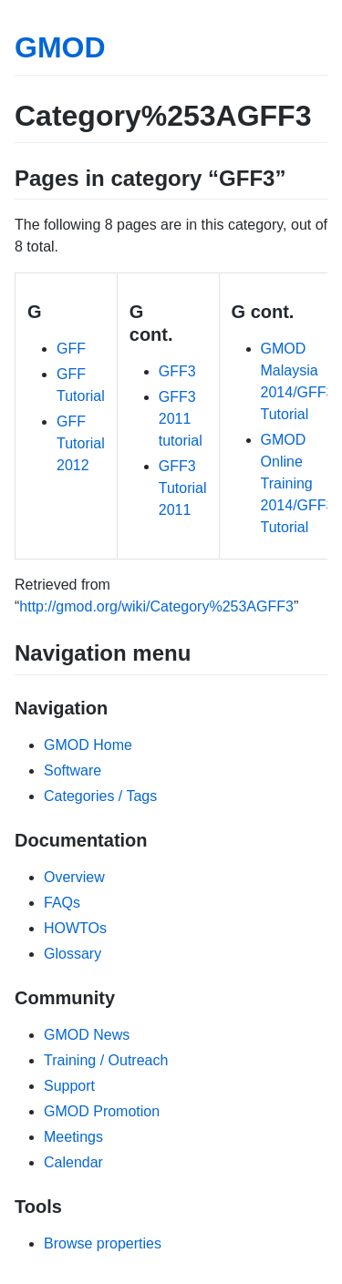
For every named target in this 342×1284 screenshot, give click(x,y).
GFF (71, 348)
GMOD (60, 47)
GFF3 (177, 371)
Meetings (73, 1137)
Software (72, 770)
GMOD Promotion (102, 1111)
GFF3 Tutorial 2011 (183, 488)
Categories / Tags (100, 796)
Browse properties (102, 1243)
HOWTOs (75, 928)
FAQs (62, 902)
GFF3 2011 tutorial (180, 418)
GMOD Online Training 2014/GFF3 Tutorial (298, 483)
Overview (74, 877)
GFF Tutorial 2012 (81, 443)
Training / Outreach (106, 1060)
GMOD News (87, 1035)
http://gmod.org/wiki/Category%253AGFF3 (156, 606)
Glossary (72, 953)
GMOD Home (88, 745)
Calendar (73, 1162)
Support (69, 1086)
